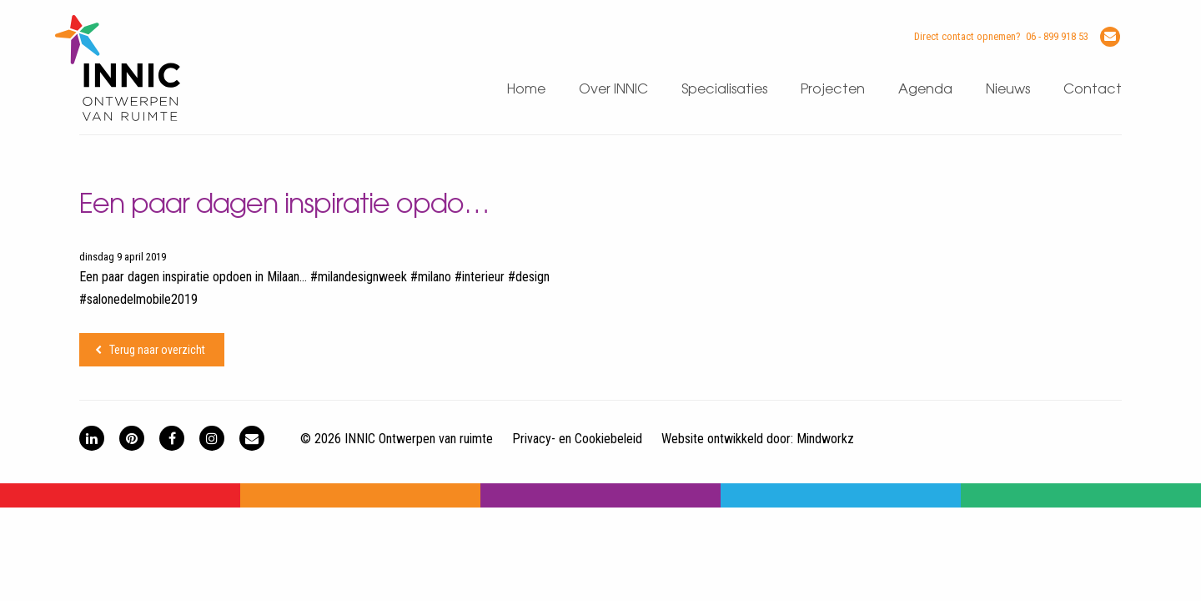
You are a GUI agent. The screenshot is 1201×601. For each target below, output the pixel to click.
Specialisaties (724, 89)
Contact (1092, 89)
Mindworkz (825, 439)
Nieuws (1008, 89)
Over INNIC (613, 89)
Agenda (925, 89)
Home (526, 89)
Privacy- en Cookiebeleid (577, 439)
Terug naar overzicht (157, 349)
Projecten (833, 89)
